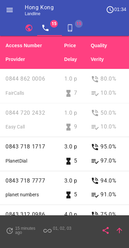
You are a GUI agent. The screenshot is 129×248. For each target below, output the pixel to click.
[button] (9, 9)
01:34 (116, 10)
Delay (70, 59)
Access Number (24, 45)
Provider (15, 59)
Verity (97, 59)
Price (70, 45)
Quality (99, 45)
